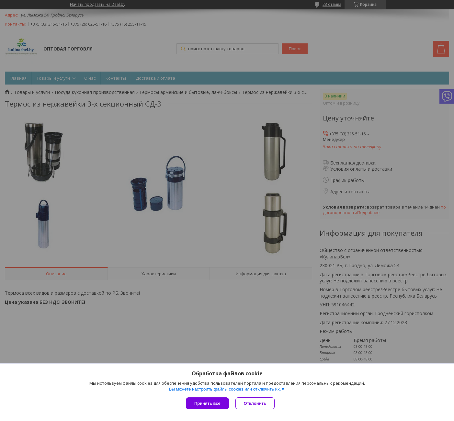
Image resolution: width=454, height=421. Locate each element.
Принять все (207, 403)
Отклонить (255, 403)
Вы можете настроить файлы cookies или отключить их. (225, 389)
